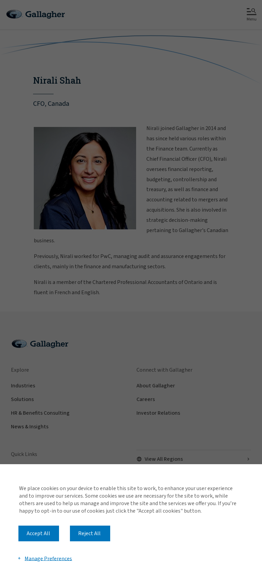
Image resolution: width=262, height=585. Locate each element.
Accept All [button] (38, 533)
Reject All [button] (89, 533)
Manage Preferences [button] (48, 558)
